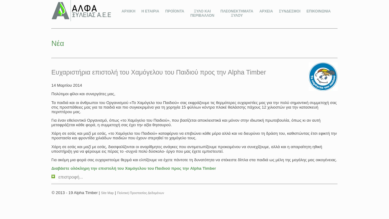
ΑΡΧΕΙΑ (266, 11)
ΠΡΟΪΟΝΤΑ (174, 11)
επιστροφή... (67, 177)
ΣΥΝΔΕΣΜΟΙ (289, 11)
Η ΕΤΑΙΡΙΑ (150, 11)
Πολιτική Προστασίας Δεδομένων (140, 193)
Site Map (107, 193)
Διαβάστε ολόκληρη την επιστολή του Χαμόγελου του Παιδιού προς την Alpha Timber (133, 168)
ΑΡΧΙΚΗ (128, 11)
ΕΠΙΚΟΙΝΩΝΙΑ (318, 11)
